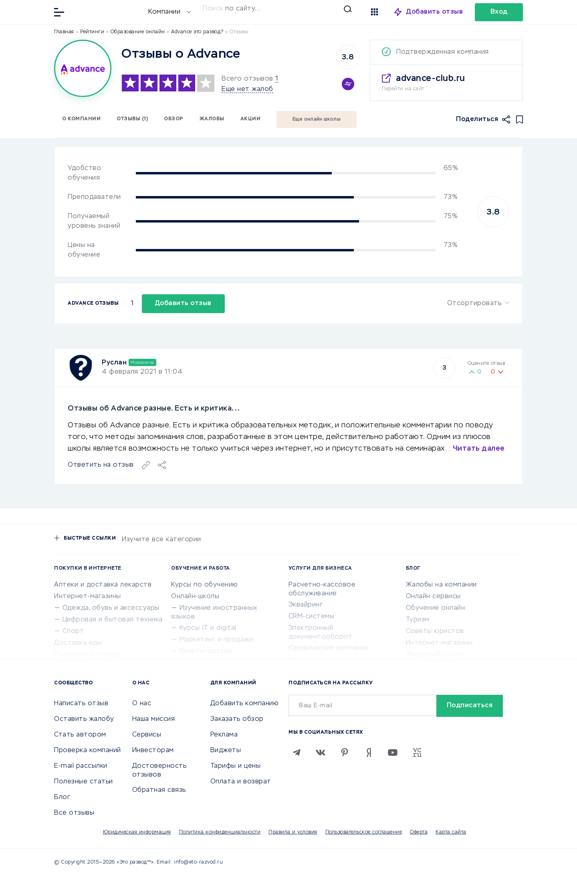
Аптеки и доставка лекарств (102, 585)
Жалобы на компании (441, 585)
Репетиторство (206, 651)
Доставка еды (78, 643)
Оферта (419, 832)
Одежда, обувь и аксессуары (111, 608)
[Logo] (82, 68)
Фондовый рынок (435, 654)
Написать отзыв (81, 703)
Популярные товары (88, 654)
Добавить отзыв (434, 12)
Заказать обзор (237, 719)
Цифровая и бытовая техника (113, 620)
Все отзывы (74, 813)
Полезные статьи (83, 782)
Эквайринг (305, 605)
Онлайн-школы (195, 596)
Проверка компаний (87, 750)
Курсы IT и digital (208, 628)
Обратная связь (159, 790)
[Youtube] (393, 752)
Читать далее (479, 448)
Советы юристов (435, 631)
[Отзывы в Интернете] (108, 11)
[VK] (321, 752)
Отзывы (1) (132, 119)
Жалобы (212, 119)
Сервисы (146, 735)
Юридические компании (328, 648)
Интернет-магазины (87, 596)
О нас (141, 703)
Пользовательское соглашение (363, 832)
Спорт (73, 631)
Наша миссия (153, 719)
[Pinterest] (345, 752)
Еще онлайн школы (317, 119)
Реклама (224, 735)
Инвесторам (153, 750)
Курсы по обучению (204, 585)
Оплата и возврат (240, 782)
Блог (62, 797)
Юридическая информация (137, 832)
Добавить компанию (244, 703)
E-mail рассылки (80, 766)
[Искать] (277, 9)
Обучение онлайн (435, 608)
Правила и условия (292, 832)
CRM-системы (311, 616)
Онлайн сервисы (433, 596)
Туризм (418, 620)
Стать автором (80, 735)
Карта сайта (451, 832)
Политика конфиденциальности (220, 832)
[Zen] (369, 752)
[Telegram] (296, 752)
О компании (81, 119)
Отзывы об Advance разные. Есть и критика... (154, 408)
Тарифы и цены (235, 766)
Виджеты (225, 750)
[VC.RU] (417, 752)
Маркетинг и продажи (216, 640)
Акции (250, 119)
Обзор (174, 119)
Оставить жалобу (84, 719)
